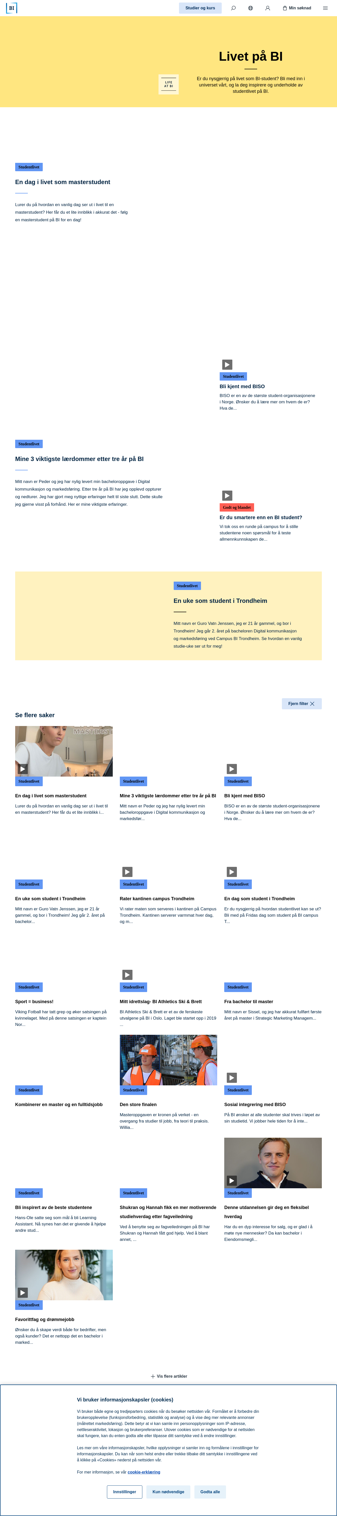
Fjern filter (301, 704)
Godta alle (210, 1492)
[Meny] (325, 8)
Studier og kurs (200, 8)
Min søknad (296, 8)
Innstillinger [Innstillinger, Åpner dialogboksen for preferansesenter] (124, 1492)
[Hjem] (11, 8)
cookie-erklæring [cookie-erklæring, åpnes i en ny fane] (144, 1472)
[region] (168, 1450)
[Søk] (233, 8)
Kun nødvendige (168, 1492)
